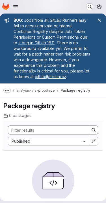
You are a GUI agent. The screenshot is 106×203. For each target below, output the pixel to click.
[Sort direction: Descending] (93, 141)
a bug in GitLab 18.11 (36, 42)
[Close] (99, 20)
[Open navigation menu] (15, 6)
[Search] (45, 130)
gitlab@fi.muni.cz (50, 76)
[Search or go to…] (89, 6)
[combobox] (48, 141)
